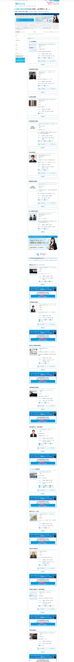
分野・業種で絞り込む (20, 61)
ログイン (46, 0)
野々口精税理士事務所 (33, 211)
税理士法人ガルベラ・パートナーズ (36, 264)
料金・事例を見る (52, 88)
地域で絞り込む (20, 58)
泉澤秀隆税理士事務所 (34, 387)
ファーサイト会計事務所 (34, 469)
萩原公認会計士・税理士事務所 (36, 427)
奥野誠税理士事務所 (33, 181)
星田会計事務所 (32, 630)
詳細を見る (43, 64)
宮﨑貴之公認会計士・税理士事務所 (36, 589)
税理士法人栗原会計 (33, 548)
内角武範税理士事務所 (33, 69)
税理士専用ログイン (56, 0)
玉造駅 (38, 23)
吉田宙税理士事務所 (33, 302)
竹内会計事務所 (32, 152)
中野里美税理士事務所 (33, 121)
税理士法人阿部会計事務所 (35, 345)
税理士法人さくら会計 (34, 511)
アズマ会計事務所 (32, 41)
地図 (39, 74)
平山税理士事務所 (32, 97)
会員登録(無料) (50, 0)
